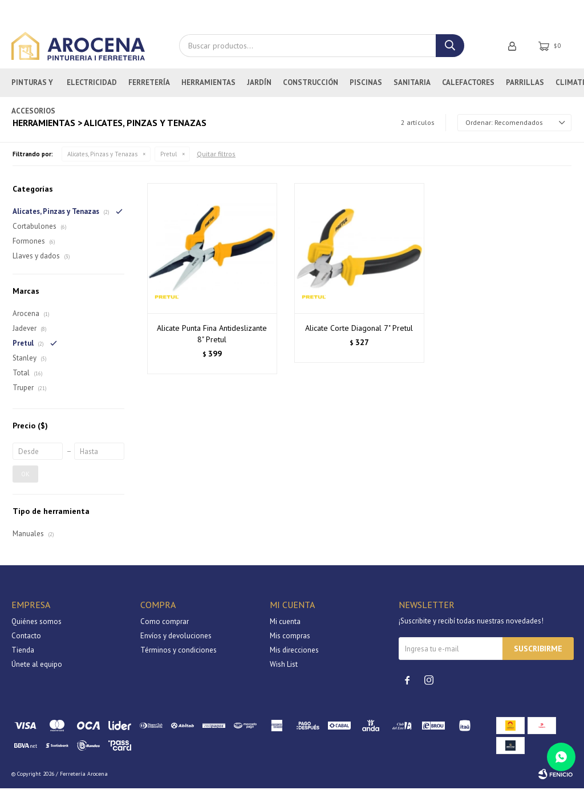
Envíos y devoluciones (176, 641)
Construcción (310, 88)
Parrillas (525, 88)
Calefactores (468, 88)
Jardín (259, 88)
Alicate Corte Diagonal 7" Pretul (359, 334)
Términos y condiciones (178, 656)
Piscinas (366, 88)
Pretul (168, 160)
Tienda (22, 656)
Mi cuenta (285, 627)
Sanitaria (412, 88)
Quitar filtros (216, 159)
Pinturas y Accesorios (33, 93)
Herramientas (208, 88)
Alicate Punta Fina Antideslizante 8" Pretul (212, 339)
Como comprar (164, 627)
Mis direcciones (294, 656)
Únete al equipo (36, 670)
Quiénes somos (36, 627)
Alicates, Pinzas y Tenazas (102, 160)
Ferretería (149, 88)
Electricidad (92, 88)
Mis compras (290, 641)
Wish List (284, 670)
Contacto (26, 641)
